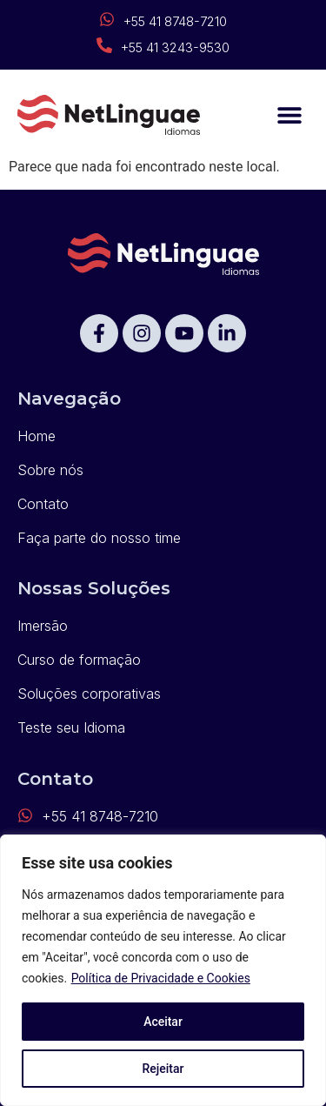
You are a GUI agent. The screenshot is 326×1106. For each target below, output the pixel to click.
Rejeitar (162, 1069)
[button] (289, 115)
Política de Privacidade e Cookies (160, 978)
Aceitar (163, 1022)
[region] (163, 970)
